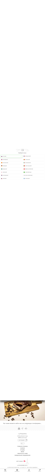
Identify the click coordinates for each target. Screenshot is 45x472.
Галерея (22, 448)
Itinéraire (29, 470)
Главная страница (22, 446)
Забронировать (17, 470)
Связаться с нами (22, 453)
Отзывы (22, 449)
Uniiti (26, 465)
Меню (22, 451)
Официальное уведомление (22, 455)
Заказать (5, 470)
